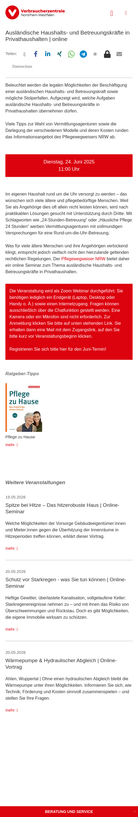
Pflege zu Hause (20, 437)
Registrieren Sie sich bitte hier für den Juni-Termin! (57, 349)
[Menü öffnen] (126, 12)
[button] (24, 54)
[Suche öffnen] (111, 12)
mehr (10, 444)
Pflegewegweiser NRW (83, 259)
